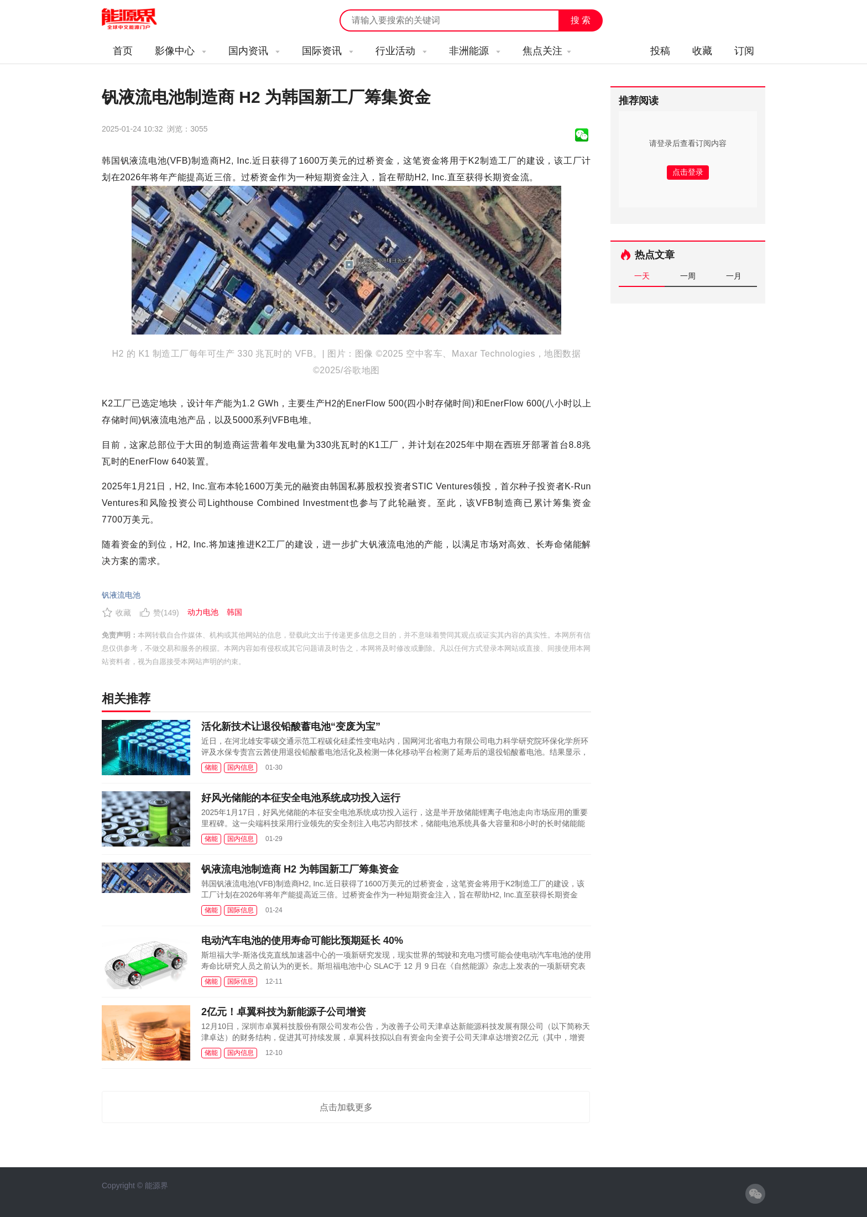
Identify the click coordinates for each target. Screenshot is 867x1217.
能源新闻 (139, 19)
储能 (211, 767)
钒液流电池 (121, 595)
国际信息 (240, 910)
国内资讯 (254, 50)
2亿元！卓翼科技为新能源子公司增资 (283, 1011)
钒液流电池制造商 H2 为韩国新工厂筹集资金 (300, 869)
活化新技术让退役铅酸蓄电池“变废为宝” (290, 726)
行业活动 (401, 50)
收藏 (702, 50)
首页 (123, 50)
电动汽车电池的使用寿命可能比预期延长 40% (302, 940)
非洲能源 (474, 50)
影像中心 (180, 50)
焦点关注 (547, 50)
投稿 (660, 50)
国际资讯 (327, 50)
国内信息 (240, 767)
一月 (733, 275)
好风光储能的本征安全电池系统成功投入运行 (300, 797)
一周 (688, 275)
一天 (642, 275)
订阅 (744, 50)
